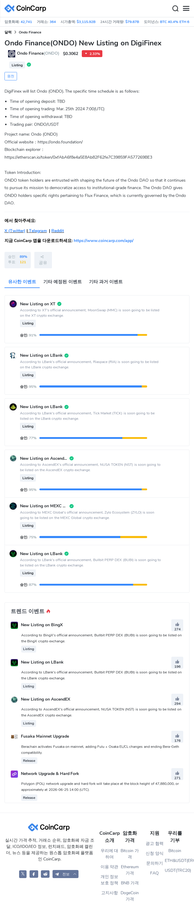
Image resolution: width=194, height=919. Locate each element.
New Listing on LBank (42, 662)
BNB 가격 (130, 883)
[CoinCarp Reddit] (45, 874)
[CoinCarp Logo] (26, 8)
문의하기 (154, 863)
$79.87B (132, 21)
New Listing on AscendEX (45, 699)
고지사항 (109, 893)
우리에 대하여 (109, 854)
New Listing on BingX (42, 625)
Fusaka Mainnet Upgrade (45, 736)
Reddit (57, 231)
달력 (8, 32)
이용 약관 (109, 867)
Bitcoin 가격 (130, 854)
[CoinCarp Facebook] (34, 874)
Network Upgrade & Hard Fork (50, 773)
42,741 (26, 21)
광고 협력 (155, 843)
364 (53, 21)
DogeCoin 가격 (130, 896)
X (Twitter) (14, 231)
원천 (10, 76)
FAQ (154, 873)
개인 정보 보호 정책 (109, 880)
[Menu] (186, 8)
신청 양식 (155, 853)
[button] (66, 874)
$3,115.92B (86, 21)
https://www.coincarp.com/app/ (103, 240)
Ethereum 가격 (130, 870)
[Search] (175, 8)
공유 (43, 260)
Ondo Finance (30, 32)
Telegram (37, 231)
